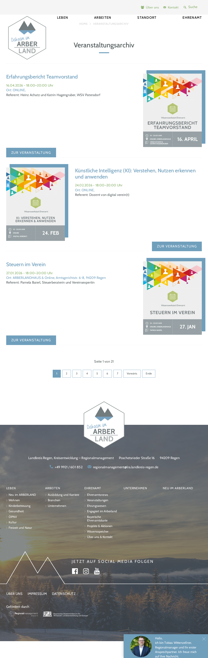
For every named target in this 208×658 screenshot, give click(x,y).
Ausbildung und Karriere (63, 511)
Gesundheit (16, 528)
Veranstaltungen (97, 517)
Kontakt (173, 7)
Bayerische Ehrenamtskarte (97, 535)
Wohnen (14, 517)
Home (83, 41)
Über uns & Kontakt (100, 554)
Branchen (54, 517)
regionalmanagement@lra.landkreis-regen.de (125, 484)
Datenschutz (64, 611)
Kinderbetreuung (19, 522)
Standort (146, 26)
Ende (149, 390)
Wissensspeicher (98, 548)
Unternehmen (57, 522)
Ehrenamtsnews (97, 511)
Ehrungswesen (96, 522)
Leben (62, 26)
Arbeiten (102, 26)
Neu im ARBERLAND (22, 511)
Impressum (37, 611)
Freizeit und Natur (20, 545)
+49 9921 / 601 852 (69, 484)
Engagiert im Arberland (102, 528)
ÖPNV (13, 534)
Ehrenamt (192, 26)
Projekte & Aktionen (100, 543)
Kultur (13, 539)
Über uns (152, 7)
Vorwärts (132, 390)
